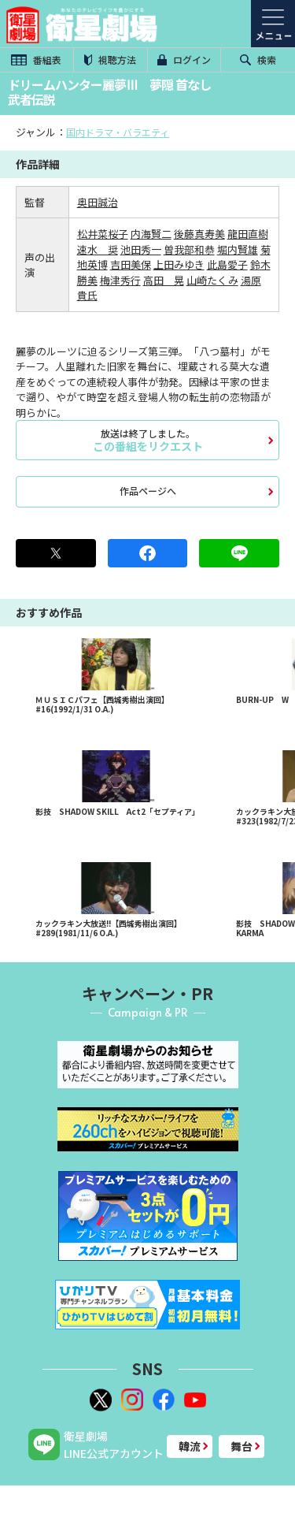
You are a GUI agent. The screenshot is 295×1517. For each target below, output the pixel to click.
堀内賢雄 (237, 249)
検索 (258, 59)
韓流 (190, 1446)
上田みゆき (179, 264)
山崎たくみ (212, 280)
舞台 (241, 1446)
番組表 (36, 59)
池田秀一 (140, 249)
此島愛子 (227, 264)
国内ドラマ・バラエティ (117, 132)
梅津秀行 (120, 280)
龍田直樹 (247, 233)
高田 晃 (163, 280)
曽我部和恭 (189, 249)
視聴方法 (110, 59)
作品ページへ (148, 490)
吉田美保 (130, 264)
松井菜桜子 (102, 233)
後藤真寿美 (199, 233)
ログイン (184, 59)
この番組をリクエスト (147, 439)
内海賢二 (151, 233)
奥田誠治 (97, 202)
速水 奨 (97, 249)
